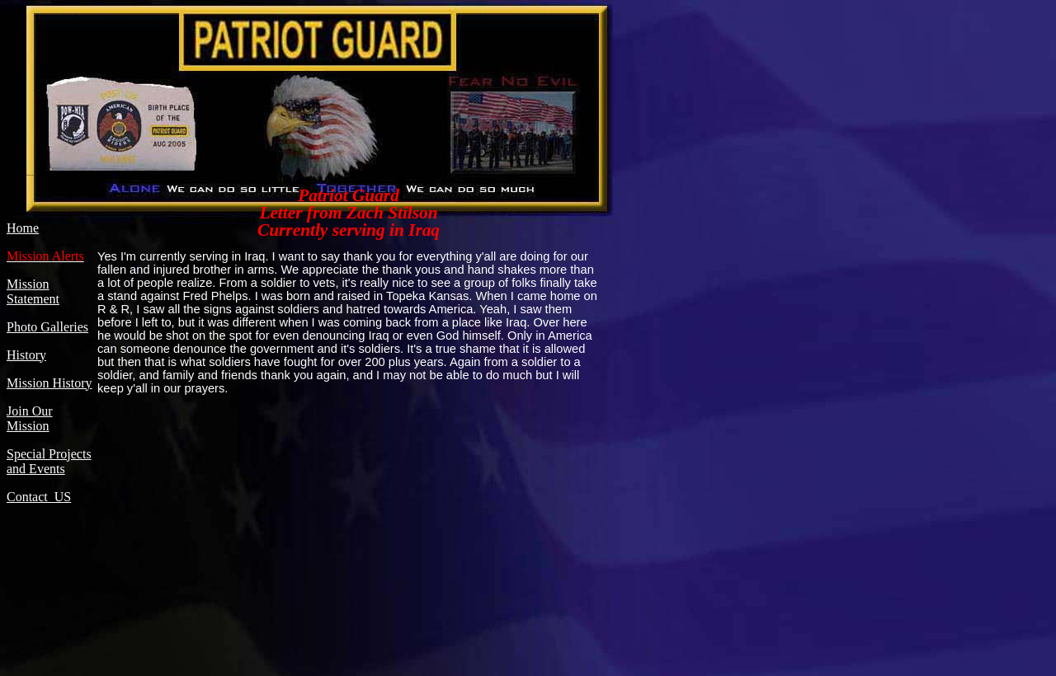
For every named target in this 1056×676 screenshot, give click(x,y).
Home (23, 228)
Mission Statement (33, 291)
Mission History (49, 383)
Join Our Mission (30, 418)
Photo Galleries (47, 327)
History (26, 355)
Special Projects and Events (49, 461)
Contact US (39, 497)
